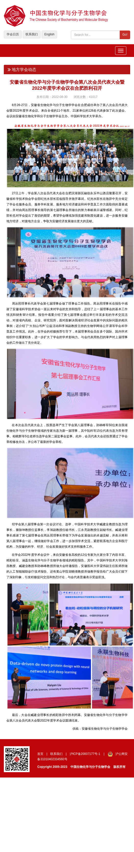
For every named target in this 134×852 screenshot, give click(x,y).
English (49, 34)
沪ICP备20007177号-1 (85, 754)
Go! (125, 34)
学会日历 (13, 34)
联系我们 (32, 34)
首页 (40, 754)
